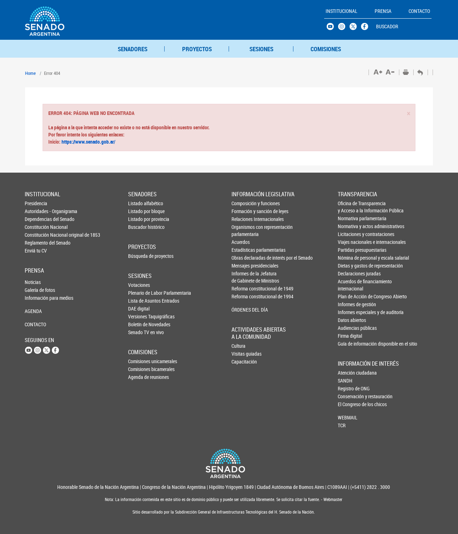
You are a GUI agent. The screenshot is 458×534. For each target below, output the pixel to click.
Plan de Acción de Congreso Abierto (350, 296)
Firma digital (350, 335)
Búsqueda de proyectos (140, 255)
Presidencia (36, 203)
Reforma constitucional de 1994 (244, 296)
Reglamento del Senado (36, 242)
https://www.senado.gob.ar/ (87, 141)
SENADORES (132, 49)
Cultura (238, 345)
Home (30, 73)
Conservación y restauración (349, 396)
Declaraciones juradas (350, 273)
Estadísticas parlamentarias (244, 249)
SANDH (345, 380)
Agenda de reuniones (140, 377)
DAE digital (139, 308)
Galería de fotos (36, 290)
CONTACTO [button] (419, 11)
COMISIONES (326, 49)
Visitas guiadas (243, 353)
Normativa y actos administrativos (350, 226)
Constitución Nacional (36, 226)
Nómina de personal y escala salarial (350, 257)
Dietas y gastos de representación (350, 265)
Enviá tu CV (36, 250)
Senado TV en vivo (140, 332)
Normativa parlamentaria (350, 218)
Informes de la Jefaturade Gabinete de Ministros (244, 277)
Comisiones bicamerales (140, 369)
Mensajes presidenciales (244, 265)
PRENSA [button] (383, 11)
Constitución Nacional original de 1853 (36, 234)
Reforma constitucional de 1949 (244, 288)
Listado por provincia (140, 219)
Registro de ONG (349, 388)
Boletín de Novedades (140, 324)
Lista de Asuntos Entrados (140, 300)
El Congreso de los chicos (349, 404)
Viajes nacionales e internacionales (350, 242)
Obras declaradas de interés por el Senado (244, 257)
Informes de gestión (350, 304)
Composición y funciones (244, 203)
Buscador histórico (140, 226)
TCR (342, 425)
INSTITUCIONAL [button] (341, 11)
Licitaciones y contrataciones (350, 234)
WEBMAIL (347, 417)
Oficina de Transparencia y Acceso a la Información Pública (350, 207)
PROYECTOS (197, 49)
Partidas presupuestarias (350, 249)
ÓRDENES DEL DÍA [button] (244, 309)
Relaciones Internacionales (244, 219)
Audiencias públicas (350, 327)
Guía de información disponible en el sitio (350, 343)
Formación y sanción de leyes (244, 211)
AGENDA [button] (33, 311)
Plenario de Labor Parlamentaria (140, 292)
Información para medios (36, 297)
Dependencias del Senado (36, 219)
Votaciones (139, 285)
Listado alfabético (140, 203)
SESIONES (261, 49)
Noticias (33, 282)
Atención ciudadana (349, 372)
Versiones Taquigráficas (140, 316)
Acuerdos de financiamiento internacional (350, 285)
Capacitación (243, 361)
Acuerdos (241, 242)
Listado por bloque (140, 211)
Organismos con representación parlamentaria (244, 230)
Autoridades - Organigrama (36, 211)
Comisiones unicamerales (140, 361)
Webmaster (332, 499)
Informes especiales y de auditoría (350, 312)
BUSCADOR (387, 26)
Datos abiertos (350, 320)
